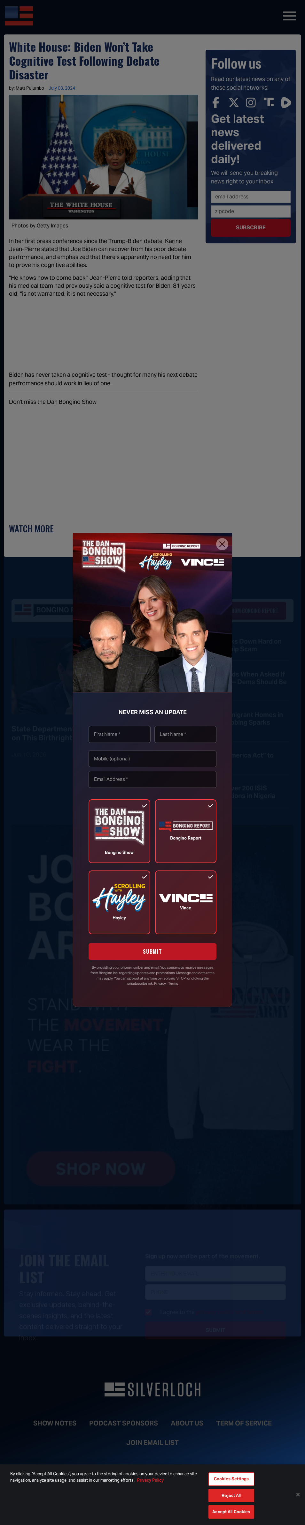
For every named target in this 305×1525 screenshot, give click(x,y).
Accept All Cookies (231, 1511)
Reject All (231, 1495)
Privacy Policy (150, 1480)
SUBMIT (152, 951)
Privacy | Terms (166, 983)
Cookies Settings (231, 1479)
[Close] (222, 544)
